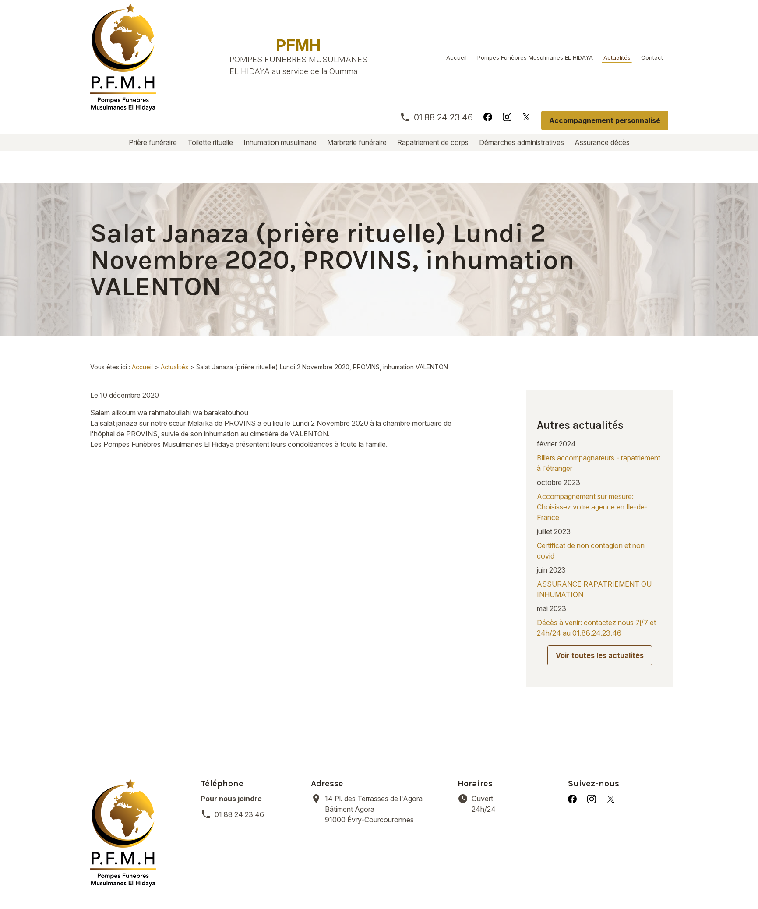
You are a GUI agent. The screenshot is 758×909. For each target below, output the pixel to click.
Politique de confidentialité (299, 882)
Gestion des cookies (392, 882)
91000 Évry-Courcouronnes (386, 747)
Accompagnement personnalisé (604, 120)
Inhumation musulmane (280, 142)
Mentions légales (212, 882)
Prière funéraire (153, 142)
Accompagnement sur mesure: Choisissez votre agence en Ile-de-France (592, 456)
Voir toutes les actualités (600, 604)
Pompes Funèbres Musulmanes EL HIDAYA (535, 57)
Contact (652, 57)
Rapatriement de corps (433, 142)
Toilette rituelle (210, 142)
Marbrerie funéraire (357, 142)
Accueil (456, 57)
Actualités (617, 57)
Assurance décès (602, 142)
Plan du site (458, 882)
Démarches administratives (521, 142)
